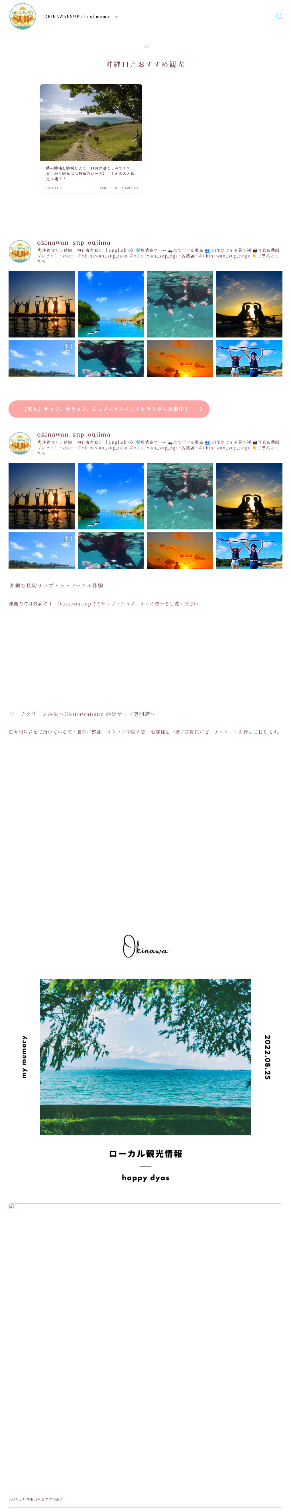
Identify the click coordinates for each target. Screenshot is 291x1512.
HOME (15, 1499)
